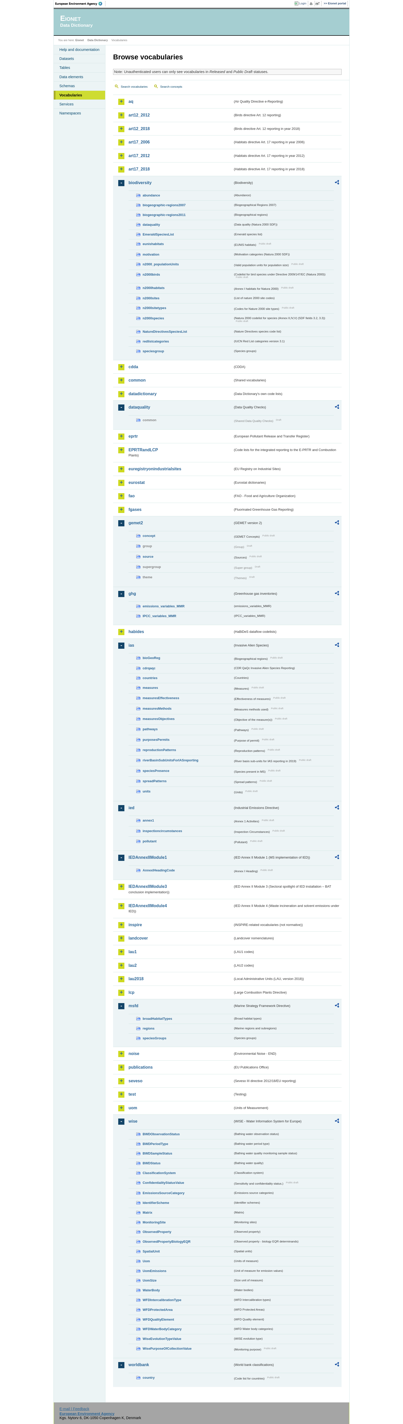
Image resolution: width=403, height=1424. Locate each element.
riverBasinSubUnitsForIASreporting (170, 760)
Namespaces (70, 113)
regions (148, 1028)
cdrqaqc (149, 668)
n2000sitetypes (154, 308)
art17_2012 (139, 156)
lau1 (133, 952)
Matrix (147, 1212)
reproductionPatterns (159, 750)
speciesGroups (154, 1038)
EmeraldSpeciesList (158, 234)
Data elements (71, 77)
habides (136, 631)
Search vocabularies (134, 86)
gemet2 (136, 523)
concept (149, 536)
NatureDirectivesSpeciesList (165, 332)
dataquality (151, 225)
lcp (131, 992)
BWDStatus (152, 1163)
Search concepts (171, 86)
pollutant (150, 841)
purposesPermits (156, 740)
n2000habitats (153, 288)
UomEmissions (154, 1271)
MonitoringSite (154, 1222)
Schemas (67, 86)
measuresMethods (157, 708)
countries (150, 678)
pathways (150, 729)
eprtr (133, 436)
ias (131, 645)
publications (141, 1067)
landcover (138, 938)
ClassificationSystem (159, 1173)
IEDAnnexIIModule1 (148, 857)
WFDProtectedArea (158, 1310)
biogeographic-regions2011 (164, 215)
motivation (151, 254)
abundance (151, 195)
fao (132, 496)
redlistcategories (156, 341)
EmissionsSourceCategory (164, 1193)
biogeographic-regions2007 (164, 205)
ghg (132, 593)
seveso (135, 1081)
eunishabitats (153, 244)
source (148, 556)
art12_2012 (139, 115)
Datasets (66, 59)
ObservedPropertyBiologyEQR (166, 1241)
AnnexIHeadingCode (159, 870)
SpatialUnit (151, 1251)
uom (133, 1108)
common (137, 380)
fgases (135, 509)
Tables (64, 68)
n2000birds (151, 274)
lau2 (133, 965)
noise (134, 1053)
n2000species (153, 318)
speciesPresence (156, 771)
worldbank (139, 1365)
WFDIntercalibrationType (162, 1300)
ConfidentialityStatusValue (163, 1183)
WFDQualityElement (158, 1319)
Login (302, 3)
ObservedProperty (157, 1232)
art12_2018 (139, 129)
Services (66, 104)
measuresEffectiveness (161, 698)
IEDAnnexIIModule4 (148, 906)
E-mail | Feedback (74, 1409)
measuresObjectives (159, 719)
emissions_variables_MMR (164, 606)
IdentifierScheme (156, 1203)
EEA (80, 3)
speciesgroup (153, 351)
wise (133, 1121)
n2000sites (151, 298)
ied (131, 808)
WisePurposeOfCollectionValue (167, 1348)
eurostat (137, 482)
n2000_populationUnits (161, 264)
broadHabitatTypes (157, 1019)
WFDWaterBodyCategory (162, 1329)
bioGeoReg (151, 658)
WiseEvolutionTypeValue (162, 1339)
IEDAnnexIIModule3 (148, 886)
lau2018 (136, 979)
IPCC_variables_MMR (159, 616)
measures (150, 688)
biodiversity (140, 183)
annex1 (148, 820)
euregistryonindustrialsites (155, 469)
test (132, 1094)
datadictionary (143, 394)
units (147, 791)
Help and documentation (79, 50)
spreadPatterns (155, 781)
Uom (146, 1261)
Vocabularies (70, 95)
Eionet (79, 40)
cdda (133, 367)
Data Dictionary (97, 40)
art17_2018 (139, 169)
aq (131, 101)
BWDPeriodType (155, 1144)
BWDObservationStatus (161, 1134)
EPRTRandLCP (143, 450)
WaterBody (151, 1290)
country (149, 1378)
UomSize (150, 1280)
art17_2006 (139, 142)
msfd (133, 1006)
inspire (135, 925)
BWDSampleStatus (157, 1153)
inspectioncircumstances (162, 831)
